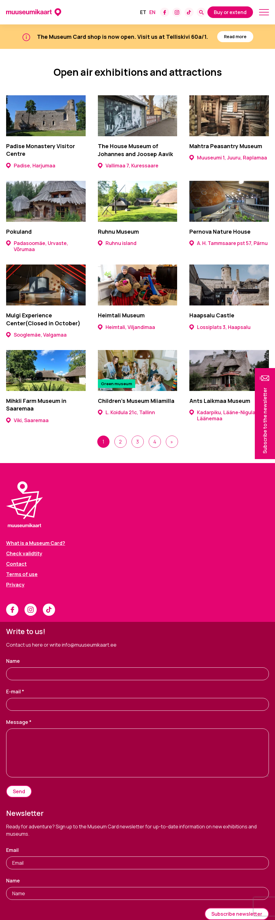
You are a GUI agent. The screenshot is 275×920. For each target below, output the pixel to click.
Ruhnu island (117, 243)
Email (12, 850)
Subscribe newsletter (236, 914)
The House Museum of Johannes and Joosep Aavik (135, 149)
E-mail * (15, 691)
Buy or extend (230, 12)
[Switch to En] (152, 12)
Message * (19, 722)
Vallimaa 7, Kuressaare (128, 165)
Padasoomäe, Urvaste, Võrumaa (37, 246)
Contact (16, 563)
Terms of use (22, 574)
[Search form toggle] (201, 12)
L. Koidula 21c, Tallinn (126, 412)
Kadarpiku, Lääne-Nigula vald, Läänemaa (228, 415)
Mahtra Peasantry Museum (225, 146)
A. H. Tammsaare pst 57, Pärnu (228, 243)
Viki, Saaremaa (27, 420)
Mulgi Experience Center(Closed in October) (43, 319)
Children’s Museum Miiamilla (136, 400)
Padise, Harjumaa (30, 165)
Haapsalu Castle (211, 315)
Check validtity (24, 553)
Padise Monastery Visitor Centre (40, 149)
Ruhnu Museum (118, 231)
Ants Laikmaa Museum (219, 400)
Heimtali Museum (121, 315)
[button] (265, 413)
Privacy (15, 584)
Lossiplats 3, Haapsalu (220, 327)
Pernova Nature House (220, 231)
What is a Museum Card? (35, 543)
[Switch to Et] (143, 12)
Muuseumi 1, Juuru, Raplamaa (228, 158)
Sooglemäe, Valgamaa (36, 335)
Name (13, 661)
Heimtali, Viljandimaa (126, 327)
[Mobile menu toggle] (264, 12)
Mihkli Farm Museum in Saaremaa (36, 404)
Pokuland (19, 231)
